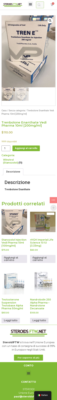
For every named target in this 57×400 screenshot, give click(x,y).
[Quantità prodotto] (6, 148)
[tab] (13, 171)
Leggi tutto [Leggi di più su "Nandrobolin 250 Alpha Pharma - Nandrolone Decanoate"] (39, 320)
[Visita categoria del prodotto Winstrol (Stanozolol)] (15, 161)
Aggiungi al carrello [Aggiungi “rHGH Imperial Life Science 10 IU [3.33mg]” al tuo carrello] (40, 259)
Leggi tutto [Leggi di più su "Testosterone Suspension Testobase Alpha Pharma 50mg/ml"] (10, 320)
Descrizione (13, 171)
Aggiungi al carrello (26, 148)
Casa (4, 110)
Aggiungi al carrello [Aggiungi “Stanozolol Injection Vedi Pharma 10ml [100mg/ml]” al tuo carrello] (11, 259)
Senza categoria (17, 110)
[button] (30, 4)
